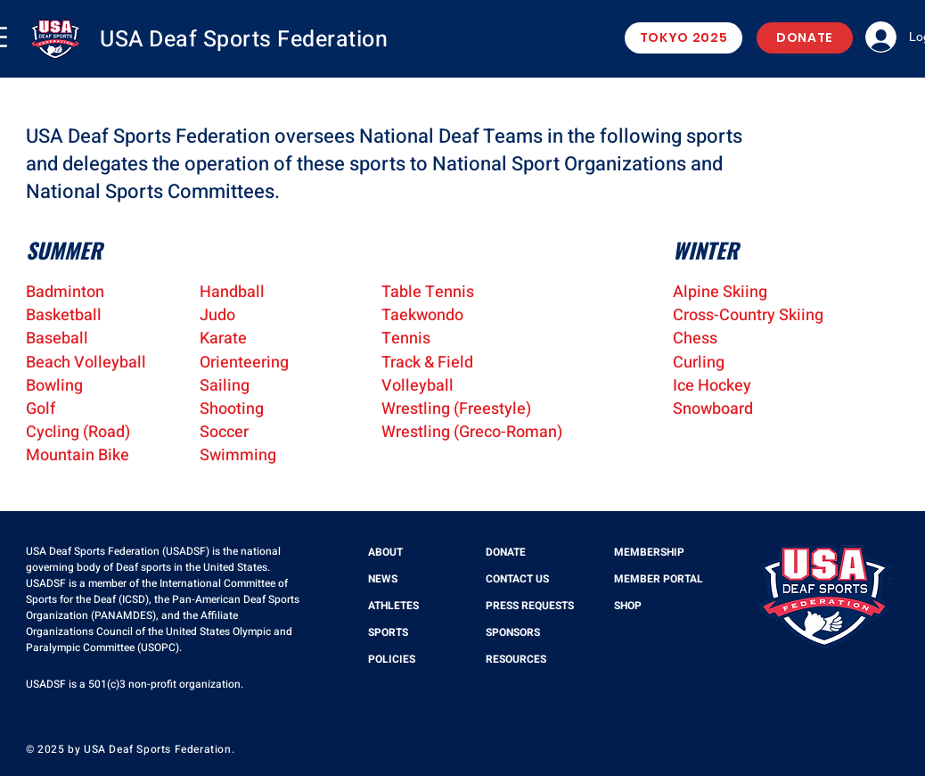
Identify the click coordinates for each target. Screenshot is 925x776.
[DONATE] (805, 38)
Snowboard (713, 409)
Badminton (65, 292)
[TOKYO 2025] (683, 38)
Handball (232, 292)
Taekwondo (422, 315)
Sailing (225, 386)
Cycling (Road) (78, 432)
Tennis (405, 338)
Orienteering (244, 363)
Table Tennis (427, 292)
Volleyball (417, 386)
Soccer (224, 432)
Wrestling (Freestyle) (456, 409)
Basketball (64, 315)
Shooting (232, 409)
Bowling (54, 386)
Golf (40, 409)
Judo (217, 315)
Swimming (238, 455)
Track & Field (427, 363)
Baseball (57, 338)
